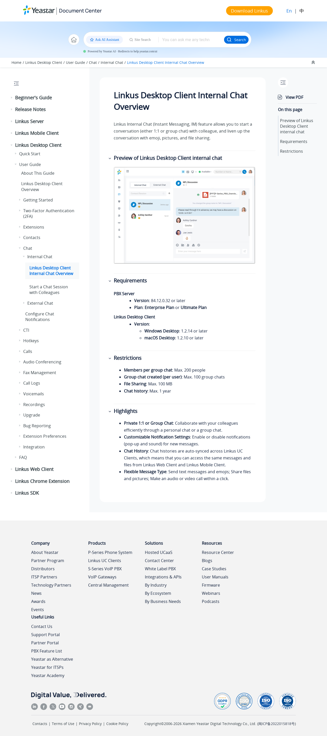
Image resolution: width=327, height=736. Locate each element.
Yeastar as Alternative (52, 659)
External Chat (40, 303)
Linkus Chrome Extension (42, 481)
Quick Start (29, 154)
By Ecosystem (158, 593)
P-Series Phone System (110, 552)
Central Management (108, 585)
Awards (38, 601)
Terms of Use (63, 723)
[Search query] (191, 39)
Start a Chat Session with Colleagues (48, 289)
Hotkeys (31, 340)
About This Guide (37, 173)
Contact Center (159, 560)
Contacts (31, 237)
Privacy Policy (90, 723)
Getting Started (38, 200)
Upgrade (31, 415)
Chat (93, 62)
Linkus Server (29, 121)
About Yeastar (45, 552)
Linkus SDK (27, 493)
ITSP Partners (44, 577)
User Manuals (215, 577)
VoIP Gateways (102, 577)
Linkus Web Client (34, 469)
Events (37, 609)
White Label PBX (160, 569)
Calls (27, 351)
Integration (34, 447)
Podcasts (210, 601)
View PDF (294, 97)
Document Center (80, 10)
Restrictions (291, 151)
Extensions (33, 227)
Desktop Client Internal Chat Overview (165, 62)
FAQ (23, 457)
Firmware (211, 585)
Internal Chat (112, 62)
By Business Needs (163, 601)
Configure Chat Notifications (39, 316)
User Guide (75, 62)
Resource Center (218, 552)
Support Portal (45, 634)
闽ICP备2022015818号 (276, 723)
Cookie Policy (117, 723)
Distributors (43, 569)
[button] (12, 98)
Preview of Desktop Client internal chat (296, 126)
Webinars (211, 593)
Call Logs (31, 383)
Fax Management (39, 372)
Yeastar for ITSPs (47, 667)
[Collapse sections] (313, 62)
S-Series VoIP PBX (105, 569)
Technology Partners (51, 585)
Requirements (293, 141)
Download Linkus (249, 11)
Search (236, 39)
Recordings (34, 404)
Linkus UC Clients (104, 560)
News (36, 593)
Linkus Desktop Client (43, 62)
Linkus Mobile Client (37, 133)
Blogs (207, 560)
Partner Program (47, 560)
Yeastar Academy (47, 675)
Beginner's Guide (33, 97)
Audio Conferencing (42, 362)
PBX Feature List (46, 651)
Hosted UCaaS (158, 552)
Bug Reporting (37, 426)
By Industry (156, 585)
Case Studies (214, 569)
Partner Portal (45, 643)
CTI (26, 330)
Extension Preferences (44, 436)
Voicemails (33, 394)
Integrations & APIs (163, 577)
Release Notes (30, 109)
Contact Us (41, 626)
